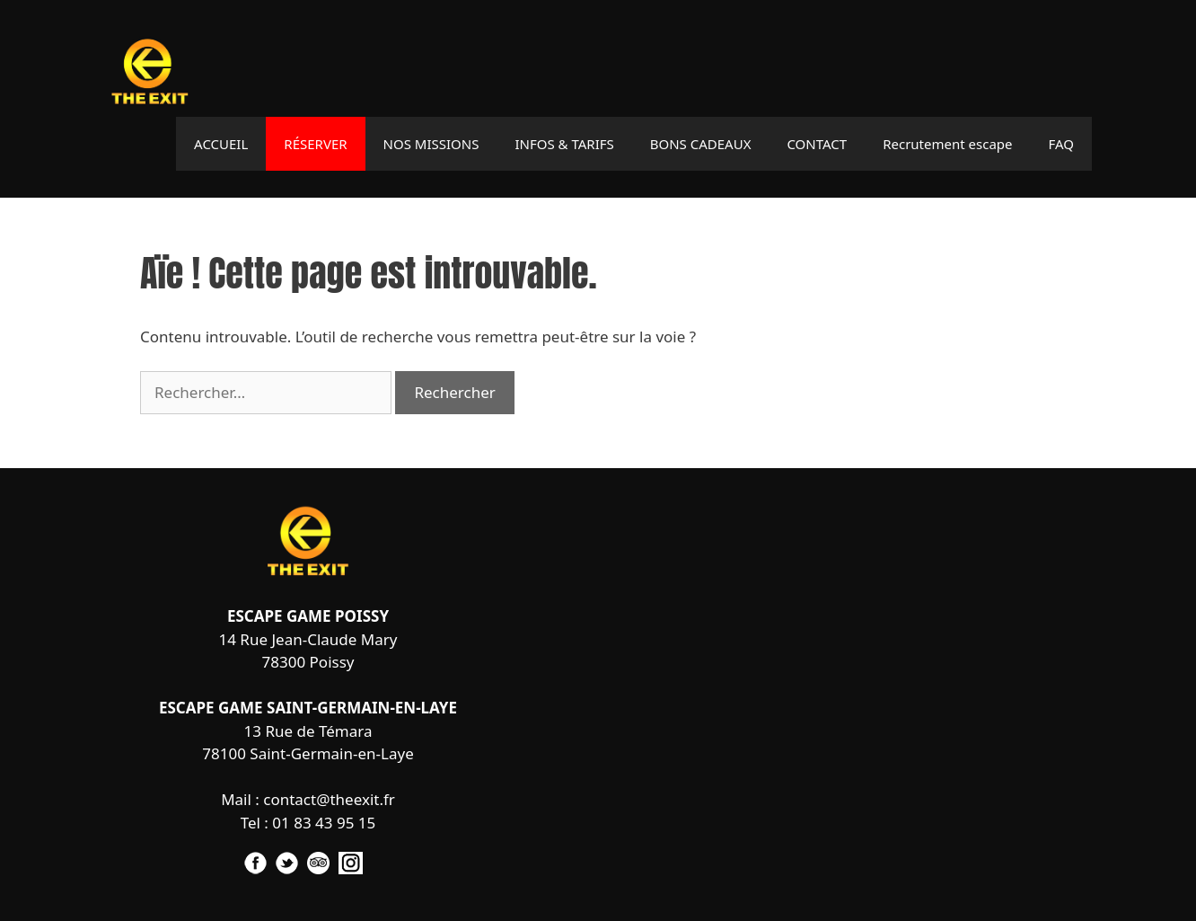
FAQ (1062, 144)
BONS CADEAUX (701, 144)
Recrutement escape (947, 144)
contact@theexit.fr (329, 799)
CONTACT (817, 144)
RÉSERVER (315, 144)
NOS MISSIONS (431, 144)
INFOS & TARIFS (563, 144)
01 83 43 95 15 (323, 822)
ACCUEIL (221, 144)
